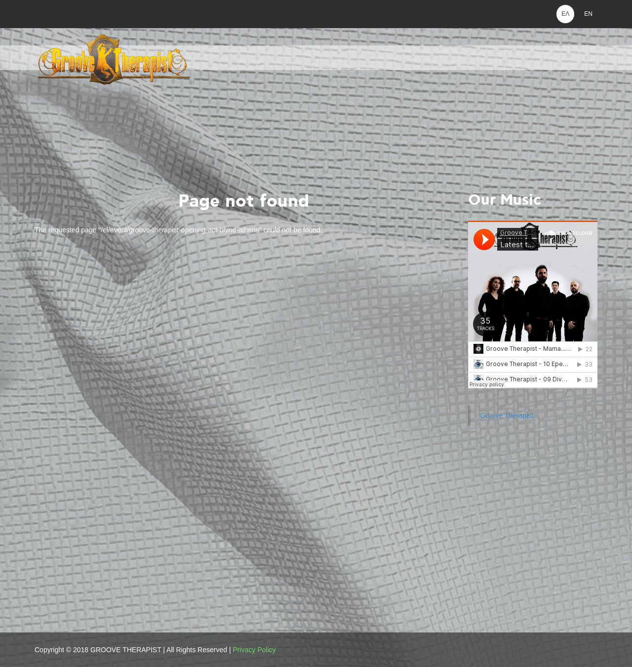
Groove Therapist (507, 415)
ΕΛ (565, 13)
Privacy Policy (254, 650)
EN (588, 13)
